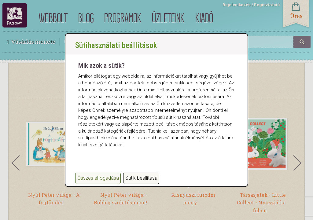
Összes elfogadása (98, 178)
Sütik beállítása (141, 178)
